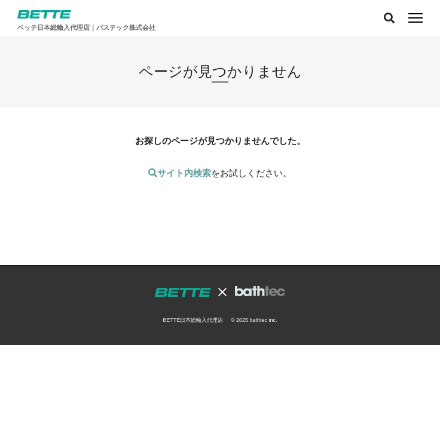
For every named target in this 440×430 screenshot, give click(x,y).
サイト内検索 (179, 173)
